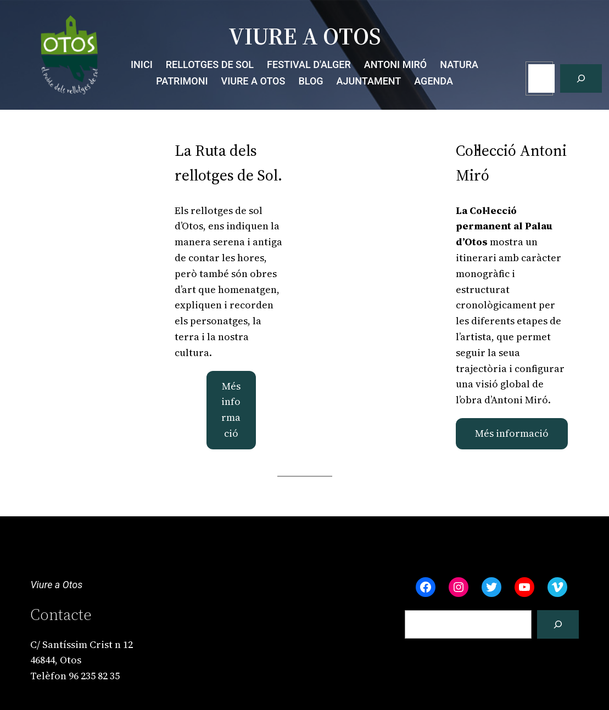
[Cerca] (581, 78)
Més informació (231, 409)
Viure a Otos (56, 584)
